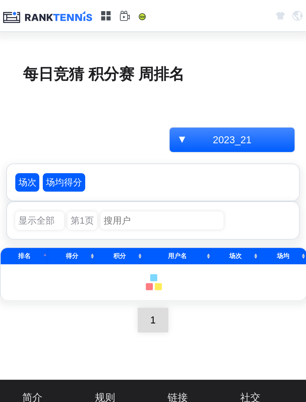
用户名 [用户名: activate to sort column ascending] (177, 255)
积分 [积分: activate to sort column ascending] (119, 255)
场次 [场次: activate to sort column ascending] (235, 255)
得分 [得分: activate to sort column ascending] (72, 255)
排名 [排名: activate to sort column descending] (24, 255)
